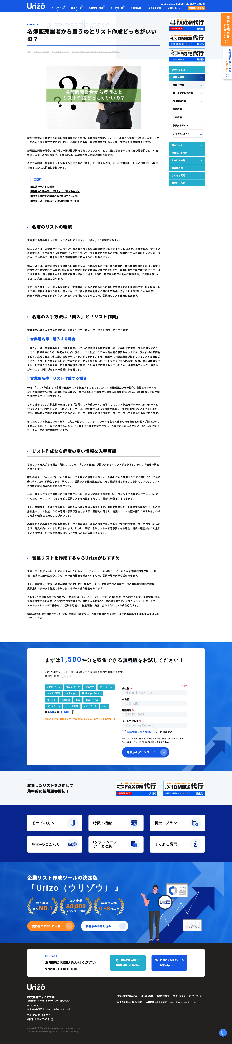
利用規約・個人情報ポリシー (143, 732)
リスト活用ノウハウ (60, 52)
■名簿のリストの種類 (42, 186)
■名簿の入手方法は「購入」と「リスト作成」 (55, 191)
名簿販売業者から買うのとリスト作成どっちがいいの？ (96, 52)
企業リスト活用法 (41, 52)
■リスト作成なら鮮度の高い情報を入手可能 (54, 196)
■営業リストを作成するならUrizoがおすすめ (54, 201)
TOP (29, 52)
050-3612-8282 (41, 1015)
